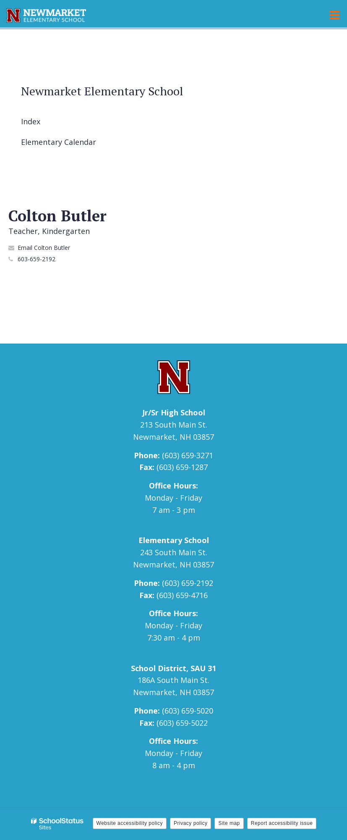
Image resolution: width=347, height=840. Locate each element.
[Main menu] (334, 14)
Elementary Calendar (58, 142)
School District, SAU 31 (173, 668)
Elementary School (173, 540)
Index (30, 121)
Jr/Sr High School (173, 412)
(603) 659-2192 (187, 583)
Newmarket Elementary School (102, 91)
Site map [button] (229, 823)
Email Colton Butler (44, 248)
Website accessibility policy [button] (130, 823)
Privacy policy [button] (190, 823)
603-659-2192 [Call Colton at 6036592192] (36, 259)
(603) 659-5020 (187, 711)
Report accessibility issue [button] (282, 823)
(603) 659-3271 (187, 455)
